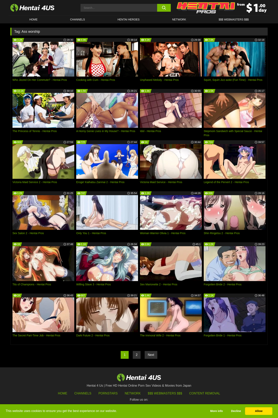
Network (179, 19)
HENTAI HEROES (129, 19)
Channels (82, 393)
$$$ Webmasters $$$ (165, 393)
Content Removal (204, 393)
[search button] (164, 8)
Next (151, 354)
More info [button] (216, 411)
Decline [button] (236, 411)
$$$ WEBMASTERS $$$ (234, 19)
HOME (33, 19)
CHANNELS (77, 19)
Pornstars (108, 393)
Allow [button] (258, 411)
